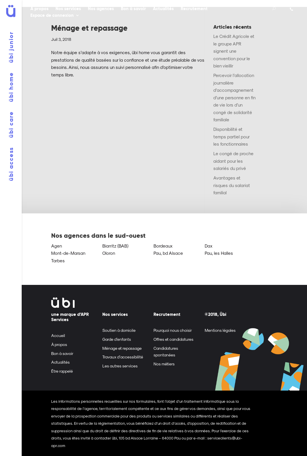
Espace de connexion (52, 16)
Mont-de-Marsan (68, 253)
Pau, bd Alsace (168, 253)
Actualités (163, 9)
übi (11, 47)
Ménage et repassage (89, 28)
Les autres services (120, 365)
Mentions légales (220, 330)
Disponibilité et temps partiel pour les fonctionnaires (231, 136)
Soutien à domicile (119, 330)
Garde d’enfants (116, 339)
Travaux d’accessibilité (122, 356)
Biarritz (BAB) (115, 245)
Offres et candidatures (173, 339)
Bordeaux (163, 245)
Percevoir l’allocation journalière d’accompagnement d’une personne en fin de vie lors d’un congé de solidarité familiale (234, 97)
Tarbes (58, 260)
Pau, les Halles (219, 253)
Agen (56, 245)
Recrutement (194, 9)
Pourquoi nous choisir (173, 330)
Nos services (68, 9)
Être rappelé (62, 371)
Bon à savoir (133, 9)
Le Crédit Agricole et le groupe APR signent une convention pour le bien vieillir (233, 51)
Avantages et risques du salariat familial (231, 185)
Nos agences (101, 9)
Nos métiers (164, 363)
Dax (208, 245)
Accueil (58, 335)
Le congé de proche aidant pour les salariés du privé (233, 161)
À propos (39, 9)
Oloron (108, 253)
